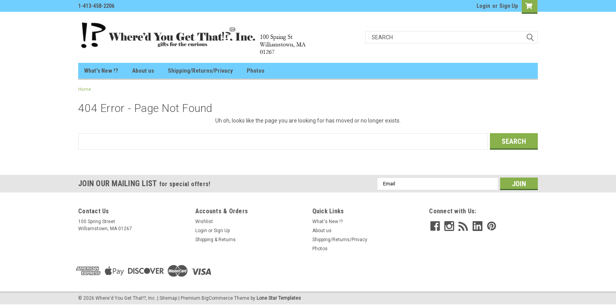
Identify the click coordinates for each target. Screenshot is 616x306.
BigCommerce (217, 298)
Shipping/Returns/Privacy (200, 70)
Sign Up (508, 6)
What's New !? (101, 70)
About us (143, 70)
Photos (255, 70)
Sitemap (168, 298)
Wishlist (204, 221)
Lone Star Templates (279, 298)
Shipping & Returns (215, 239)
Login (483, 6)
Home (84, 89)
